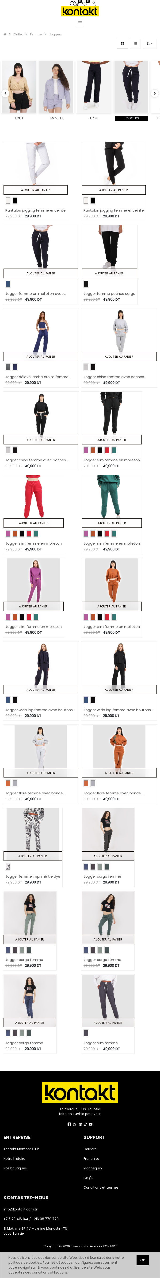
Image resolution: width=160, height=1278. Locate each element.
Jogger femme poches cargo (109, 293)
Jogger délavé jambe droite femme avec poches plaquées (37, 377)
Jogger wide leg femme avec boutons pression (39, 710)
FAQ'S (88, 1178)
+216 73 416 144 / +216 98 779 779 (31, 1219)
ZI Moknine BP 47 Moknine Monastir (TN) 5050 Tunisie (36, 1231)
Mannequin (93, 1168)
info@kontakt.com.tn (21, 1209)
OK (142, 1260)
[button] (149, 44)
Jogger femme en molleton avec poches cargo (34, 293)
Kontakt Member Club (21, 1149)
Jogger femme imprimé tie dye (32, 876)
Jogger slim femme (101, 1042)
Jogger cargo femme (102, 876)
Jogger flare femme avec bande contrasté (34, 793)
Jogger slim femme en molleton (112, 460)
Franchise (91, 1158)
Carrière (90, 1149)
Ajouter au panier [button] (35, 190)
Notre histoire (14, 1158)
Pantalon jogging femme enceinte (35, 210)
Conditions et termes (101, 1187)
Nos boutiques (15, 1168)
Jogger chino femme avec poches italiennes (114, 377)
